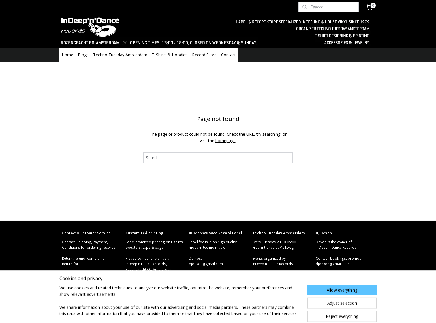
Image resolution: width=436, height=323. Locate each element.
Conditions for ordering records (89, 247)
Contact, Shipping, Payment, (85, 242)
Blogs (83, 54)
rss (208, 312)
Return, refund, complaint (83, 258)
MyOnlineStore (282, 312)
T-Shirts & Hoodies (169, 54)
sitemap (196, 312)
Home (67, 54)
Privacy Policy (73, 280)
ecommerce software (231, 312)
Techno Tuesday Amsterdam (120, 54)
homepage (225, 140)
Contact (228, 54)
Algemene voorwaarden (82, 275)
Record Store (204, 54)
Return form (72, 263)
